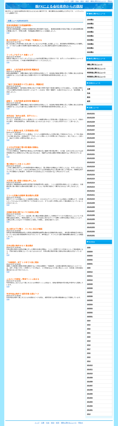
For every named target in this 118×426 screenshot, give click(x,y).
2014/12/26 (91, 134)
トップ (66, 1)
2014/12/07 (91, 211)
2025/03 (90, 308)
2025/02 (90, 312)
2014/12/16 (91, 174)
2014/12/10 (91, 199)
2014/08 (90, 381)
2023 (88, 325)
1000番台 (90, 19)
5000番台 (90, 36)
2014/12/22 (91, 150)
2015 (88, 357)
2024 (88, 320)
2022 (88, 329)
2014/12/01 (91, 235)
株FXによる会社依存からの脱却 (59, 6)
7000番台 (90, 44)
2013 (88, 414)
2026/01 (90, 264)
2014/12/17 (91, 170)
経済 (87, 1)
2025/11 (90, 276)
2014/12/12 (91, 191)
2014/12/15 (91, 178)
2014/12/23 (91, 146)
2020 (88, 337)
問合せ (110, 1)
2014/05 (90, 394)
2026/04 (90, 251)
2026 (88, 247)
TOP (8, 33)
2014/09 (90, 377)
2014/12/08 (91, 207)
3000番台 (90, 28)
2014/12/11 (91, 195)
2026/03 (90, 255)
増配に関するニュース (94, 64)
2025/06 (90, 296)
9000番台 (90, 52)
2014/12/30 (91, 117)
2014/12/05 (91, 219)
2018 (88, 345)
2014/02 (90, 406)
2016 (88, 353)
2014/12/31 (91, 113)
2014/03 (90, 402)
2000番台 (90, 23)
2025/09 (90, 284)
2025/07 (90, 292)
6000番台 (90, 40)
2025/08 (90, 288)
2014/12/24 (91, 142)
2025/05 (90, 300)
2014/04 (90, 398)
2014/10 (90, 373)
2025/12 (90, 272)
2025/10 (90, 280)
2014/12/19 (91, 162)
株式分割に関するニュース (96, 68)
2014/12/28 (91, 126)
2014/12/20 (91, 158)
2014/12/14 (91, 182)
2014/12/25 (91, 138)
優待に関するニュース (98, 1)
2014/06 (90, 390)
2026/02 (90, 260)
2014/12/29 (91, 122)
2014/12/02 (91, 231)
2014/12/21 (91, 154)
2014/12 (90, 365)
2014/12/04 (91, 223)
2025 (88, 268)
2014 (88, 361)
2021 (88, 333)
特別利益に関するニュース (96, 72)
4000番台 (90, 32)
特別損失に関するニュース (96, 76)
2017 (88, 349)
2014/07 (90, 385)
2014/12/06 (91, 215)
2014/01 (90, 410)
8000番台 (90, 48)
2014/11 (90, 369)
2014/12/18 (91, 166)
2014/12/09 (91, 203)
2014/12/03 (91, 227)
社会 (77, 1)
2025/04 (90, 304)
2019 (88, 341)
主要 (72, 1)
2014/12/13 (91, 187)
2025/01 (90, 316)
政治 (82, 1)
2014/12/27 (91, 130)
